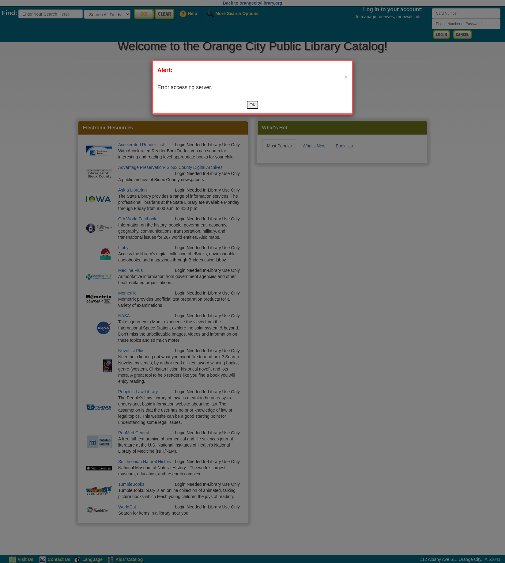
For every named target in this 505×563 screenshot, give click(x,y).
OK (252, 104)
